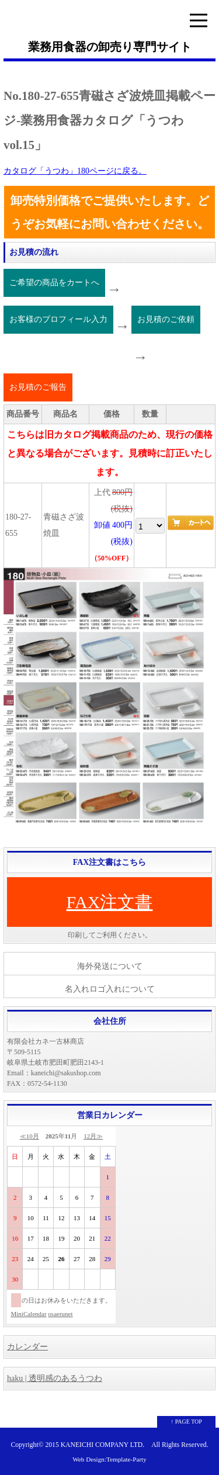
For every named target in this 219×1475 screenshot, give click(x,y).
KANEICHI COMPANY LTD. (102, 1445)
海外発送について (109, 966)
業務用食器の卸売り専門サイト (110, 46)
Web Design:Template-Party (109, 1459)
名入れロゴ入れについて (110, 989)
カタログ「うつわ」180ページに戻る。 (75, 171)
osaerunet (60, 1313)
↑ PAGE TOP (186, 1421)
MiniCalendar (29, 1313)
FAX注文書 (110, 902)
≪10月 (29, 1136)
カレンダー (27, 1346)
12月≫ (93, 1136)
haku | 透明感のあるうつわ (54, 1378)
